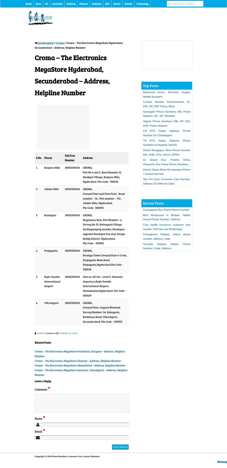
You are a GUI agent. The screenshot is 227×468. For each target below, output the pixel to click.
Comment (42, 389)
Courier (128, 3)
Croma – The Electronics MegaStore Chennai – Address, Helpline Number (78, 361)
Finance (83, 3)
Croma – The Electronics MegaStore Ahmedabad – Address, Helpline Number (80, 365)
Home (29, 3)
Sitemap (222, 465)
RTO (107, 3)
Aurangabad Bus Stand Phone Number (166, 209)
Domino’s (96, 3)
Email (40, 435)
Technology (142, 3)
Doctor (116, 3)
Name (40, 422)
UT (46, 3)
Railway (71, 3)
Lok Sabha (57, 3)
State (38, 3)
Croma (60, 43)
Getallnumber (45, 43)
